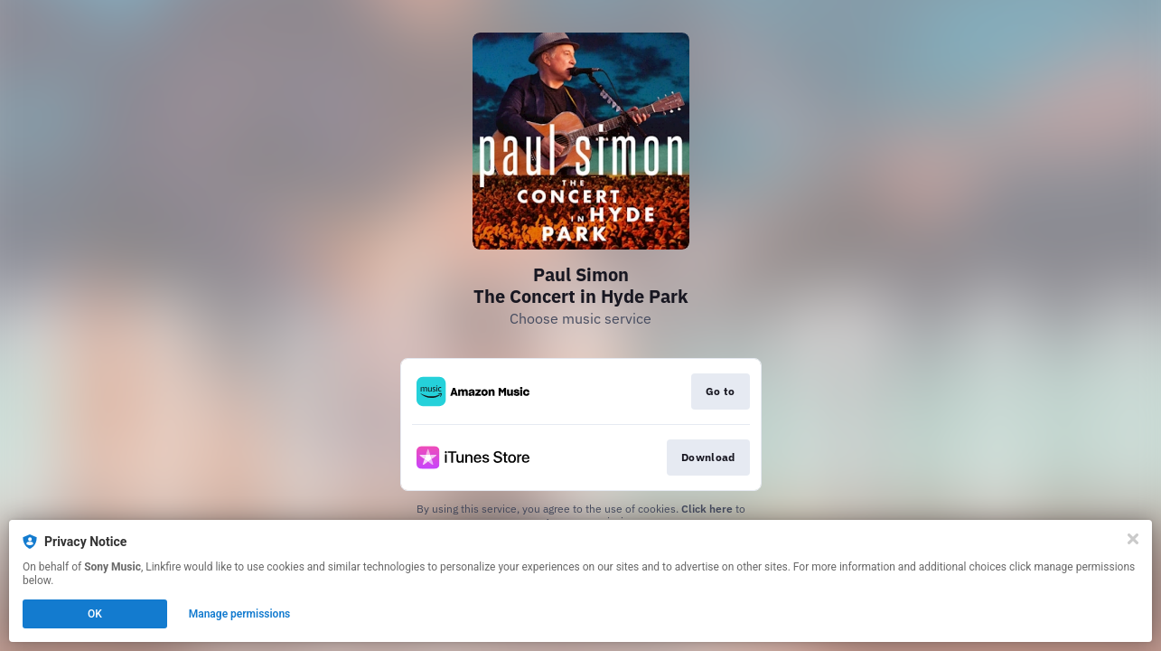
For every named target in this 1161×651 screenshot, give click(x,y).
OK (95, 614)
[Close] (1133, 538)
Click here (707, 508)
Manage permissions (240, 614)
